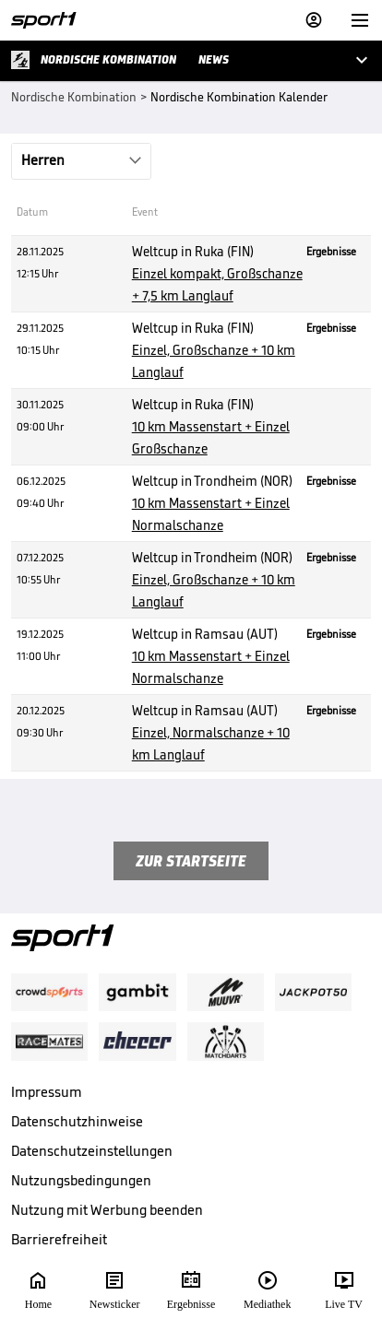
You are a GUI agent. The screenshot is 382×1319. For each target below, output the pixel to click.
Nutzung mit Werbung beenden (107, 1210)
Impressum (46, 1092)
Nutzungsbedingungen (81, 1180)
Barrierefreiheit (59, 1239)
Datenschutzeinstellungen (92, 1151)
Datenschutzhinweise (77, 1121)
